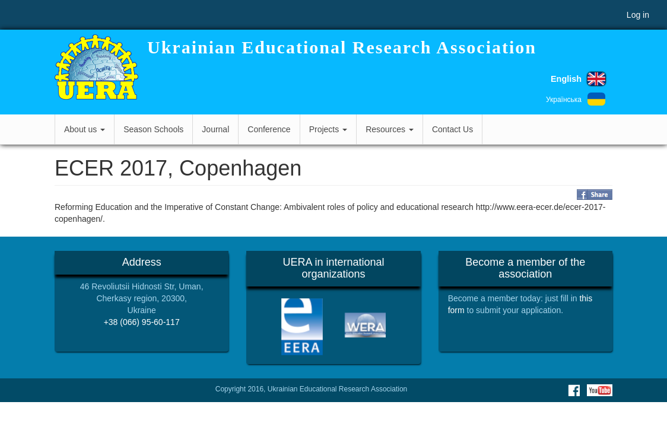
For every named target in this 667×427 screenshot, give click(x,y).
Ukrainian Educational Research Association (341, 47)
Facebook (574, 390)
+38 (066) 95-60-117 (142, 322)
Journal (215, 129)
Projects (328, 129)
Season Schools (153, 129)
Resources (390, 129)
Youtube (599, 390)
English (566, 79)
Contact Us (452, 129)
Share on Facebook (594, 194)
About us (84, 129)
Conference (268, 129)
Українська (564, 99)
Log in (638, 15)
